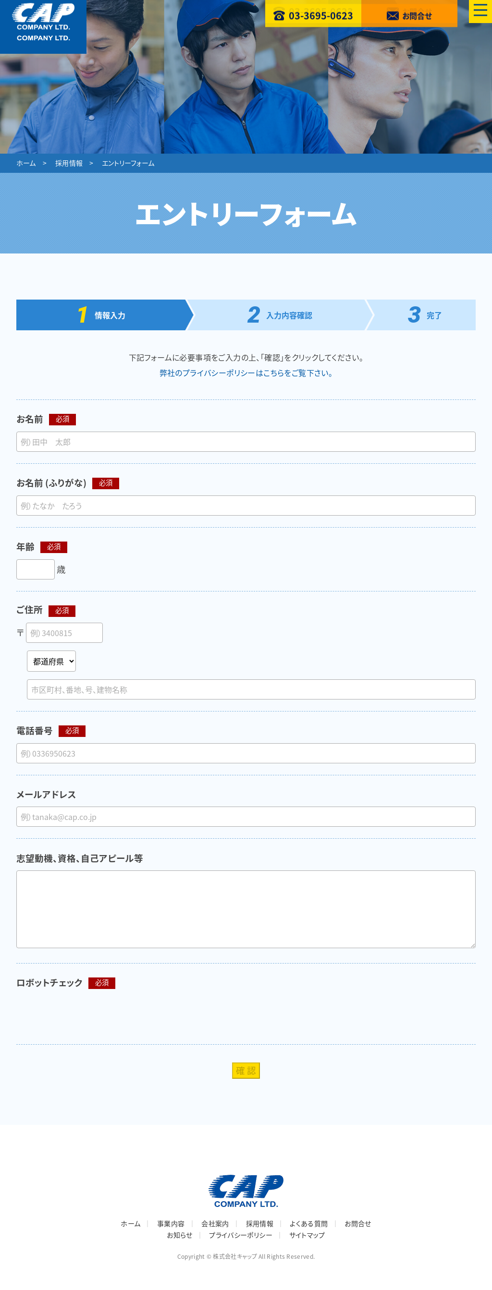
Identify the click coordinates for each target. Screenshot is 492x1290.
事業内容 (170, 1223)
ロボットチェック (49, 982)
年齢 (25, 546)
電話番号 (34, 730)
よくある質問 (309, 1223)
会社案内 (215, 1223)
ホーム (26, 163)
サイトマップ (307, 1235)
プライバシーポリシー (240, 1235)
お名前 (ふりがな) (51, 482)
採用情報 (69, 163)
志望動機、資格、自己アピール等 (79, 858)
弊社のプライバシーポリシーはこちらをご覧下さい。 (246, 372)
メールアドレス (46, 794)
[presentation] (89, 1014)
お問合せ (357, 1223)
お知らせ (179, 1235)
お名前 (29, 418)
